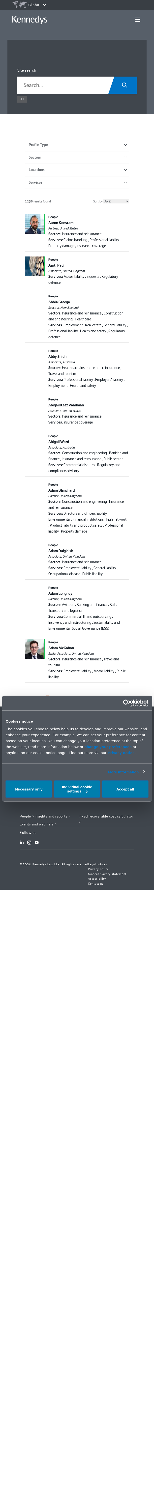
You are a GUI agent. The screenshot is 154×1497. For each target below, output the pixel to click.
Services (78, 182)
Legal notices (97, 864)
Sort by (111, 201)
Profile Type (78, 144)
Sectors (78, 157)
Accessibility (97, 878)
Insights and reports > (52, 816)
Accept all (125, 789)
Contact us (95, 883)
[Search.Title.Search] (126, 85)
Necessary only (28, 789)
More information (123, 772)
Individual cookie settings (77, 789)
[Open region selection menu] (29, 5)
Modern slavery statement (107, 874)
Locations (78, 170)
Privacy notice (121, 753)
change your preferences (108, 747)
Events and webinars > (38, 824)
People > (27, 816)
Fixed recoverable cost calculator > (106, 819)
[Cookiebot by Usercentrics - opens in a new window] (126, 703)
